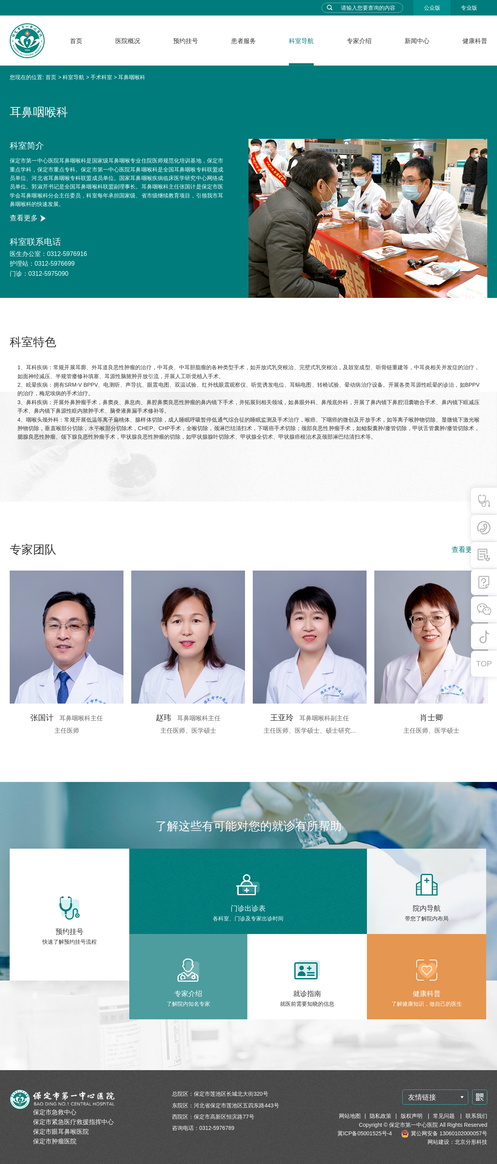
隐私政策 (380, 1116)
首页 (76, 41)
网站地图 (350, 1116)
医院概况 (127, 41)
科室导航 (301, 41)
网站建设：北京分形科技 (457, 1142)
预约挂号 (185, 41)
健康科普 (474, 41)
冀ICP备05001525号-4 (364, 1133)
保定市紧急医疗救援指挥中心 (73, 1122)
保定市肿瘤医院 (54, 1141)
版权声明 (412, 1116)
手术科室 (101, 77)
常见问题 (444, 1116)
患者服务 (243, 41)
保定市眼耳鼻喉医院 (61, 1131)
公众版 (432, 8)
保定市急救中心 (54, 1112)
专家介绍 (359, 41)
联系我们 (476, 1116)
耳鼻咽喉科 (131, 77)
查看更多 (24, 218)
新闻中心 (417, 41)
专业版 (469, 8)
